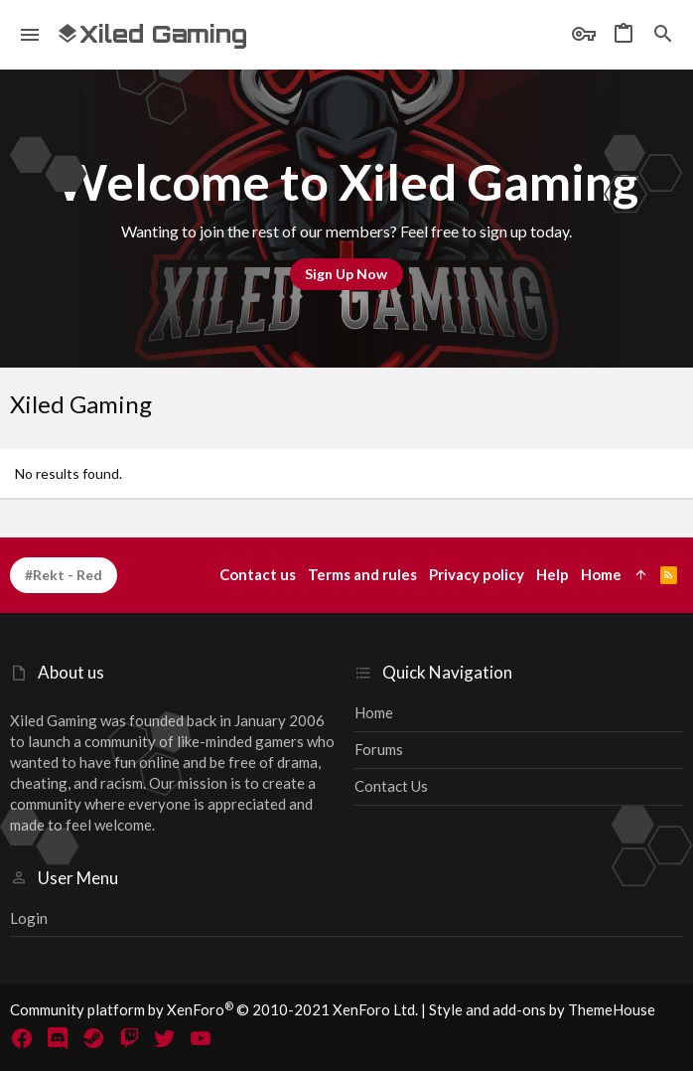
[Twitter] (165, 1038)
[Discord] (57, 1038)
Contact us (391, 786)
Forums (378, 749)
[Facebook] (22, 1038)
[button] (30, 35)
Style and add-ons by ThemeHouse (542, 1009)
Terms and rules (362, 574)
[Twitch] (129, 1038)
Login (29, 918)
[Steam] (93, 1038)
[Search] (663, 35)
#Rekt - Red (63, 574)
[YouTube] (200, 1038)
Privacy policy (476, 574)
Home (373, 712)
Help (552, 574)
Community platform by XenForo (214, 1009)
